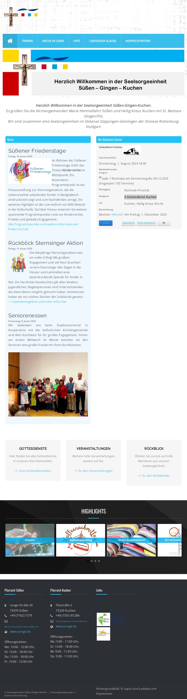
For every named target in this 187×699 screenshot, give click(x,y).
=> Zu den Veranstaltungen (93, 471)
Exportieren (128, 222)
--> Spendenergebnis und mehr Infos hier (37, 302)
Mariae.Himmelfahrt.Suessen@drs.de (22, 626)
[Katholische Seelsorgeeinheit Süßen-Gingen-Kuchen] (21, 7)
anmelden (178, 7)
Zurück (105, 222)
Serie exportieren (146, 222)
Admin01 (117, 214)
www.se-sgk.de (20, 632)
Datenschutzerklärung (16, 695)
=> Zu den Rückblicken (154, 476)
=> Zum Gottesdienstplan (33, 471)
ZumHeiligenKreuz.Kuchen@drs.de (71, 621)
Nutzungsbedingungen (62, 692)
